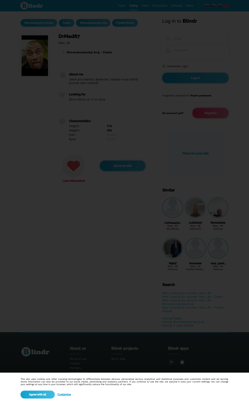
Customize (64, 394)
